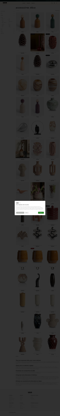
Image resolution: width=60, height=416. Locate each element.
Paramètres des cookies (20, 212)
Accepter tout (41, 212)
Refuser (26, 212)
